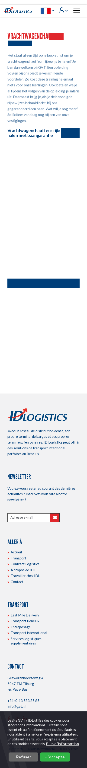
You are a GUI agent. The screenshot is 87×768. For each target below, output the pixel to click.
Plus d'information (62, 743)
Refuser (23, 756)
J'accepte (55, 756)
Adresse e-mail (21, 517)
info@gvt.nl (16, 706)
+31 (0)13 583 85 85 (23, 700)
